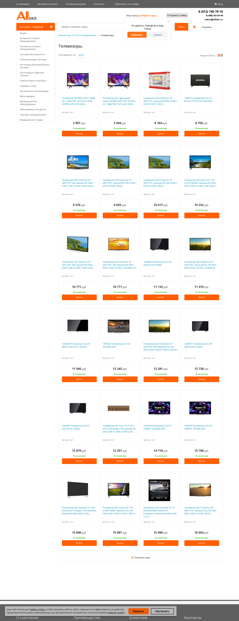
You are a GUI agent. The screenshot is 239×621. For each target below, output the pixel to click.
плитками (219, 55)
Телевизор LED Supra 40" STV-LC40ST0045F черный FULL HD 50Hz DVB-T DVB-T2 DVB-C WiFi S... (119, 510)
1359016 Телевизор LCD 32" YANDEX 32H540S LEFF (157, 427)
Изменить (137, 34)
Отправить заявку (177, 15)
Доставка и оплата (47, 3)
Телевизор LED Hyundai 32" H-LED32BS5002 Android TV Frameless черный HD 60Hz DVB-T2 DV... (160, 512)
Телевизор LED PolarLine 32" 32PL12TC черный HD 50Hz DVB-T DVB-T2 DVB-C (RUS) (160, 182)
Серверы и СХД (28, 85)
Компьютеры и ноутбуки (33, 80)
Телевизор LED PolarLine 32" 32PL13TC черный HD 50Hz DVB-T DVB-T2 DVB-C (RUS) (119, 182)
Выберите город (147, 15)
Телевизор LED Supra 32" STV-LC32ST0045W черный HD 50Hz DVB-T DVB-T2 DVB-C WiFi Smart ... (201, 182)
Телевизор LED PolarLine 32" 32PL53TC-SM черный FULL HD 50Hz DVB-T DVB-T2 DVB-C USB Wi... (160, 346)
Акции (23, 33)
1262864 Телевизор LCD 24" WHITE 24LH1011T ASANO (76, 345)
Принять (138, 611)
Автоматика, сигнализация (34, 91)
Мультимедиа (27, 96)
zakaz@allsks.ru (214, 19)
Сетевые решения (76, 3)
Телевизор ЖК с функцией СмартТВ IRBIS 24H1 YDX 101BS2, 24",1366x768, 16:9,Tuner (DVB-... (119, 101)
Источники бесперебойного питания (35, 66)
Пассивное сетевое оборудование (30, 48)
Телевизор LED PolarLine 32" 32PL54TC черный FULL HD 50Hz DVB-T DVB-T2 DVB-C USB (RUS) (200, 264)
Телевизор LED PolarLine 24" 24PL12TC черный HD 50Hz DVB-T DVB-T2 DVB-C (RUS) (160, 101)
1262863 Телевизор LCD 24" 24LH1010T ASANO (157, 263)
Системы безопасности (32, 54)
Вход (220, 3)
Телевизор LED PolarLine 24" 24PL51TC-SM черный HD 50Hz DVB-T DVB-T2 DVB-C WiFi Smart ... (78, 182)
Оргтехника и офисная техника (32, 74)
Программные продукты (33, 109)
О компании (22, 3)
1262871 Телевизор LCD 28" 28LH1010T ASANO (198, 345)
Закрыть (158, 34)
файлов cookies (116, 612)
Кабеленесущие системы (33, 59)
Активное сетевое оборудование (29, 40)
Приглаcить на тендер (127, 3)
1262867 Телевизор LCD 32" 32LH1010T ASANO (76, 427)
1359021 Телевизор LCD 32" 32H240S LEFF (117, 345)
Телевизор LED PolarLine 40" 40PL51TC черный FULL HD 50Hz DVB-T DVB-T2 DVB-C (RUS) (200, 510)
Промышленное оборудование (28, 103)
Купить (79, 133)
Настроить (162, 611)
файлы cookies (37, 609)
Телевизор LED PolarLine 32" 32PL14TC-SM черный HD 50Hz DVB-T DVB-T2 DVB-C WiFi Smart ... (78, 264)
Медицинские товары (31, 119)
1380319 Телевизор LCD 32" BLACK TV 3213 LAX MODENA (198, 100)
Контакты (99, 3)
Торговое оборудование (33, 114)
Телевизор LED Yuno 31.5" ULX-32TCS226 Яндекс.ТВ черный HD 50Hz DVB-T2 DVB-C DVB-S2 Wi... (119, 428)
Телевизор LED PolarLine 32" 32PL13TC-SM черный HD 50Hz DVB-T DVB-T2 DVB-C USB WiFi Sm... (120, 264)
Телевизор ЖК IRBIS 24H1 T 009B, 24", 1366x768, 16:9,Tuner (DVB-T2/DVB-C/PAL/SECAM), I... (78, 101)
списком (222, 55)
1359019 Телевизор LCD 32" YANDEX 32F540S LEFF (198, 427)
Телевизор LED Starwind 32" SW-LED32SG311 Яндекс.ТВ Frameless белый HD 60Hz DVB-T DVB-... (79, 510)
